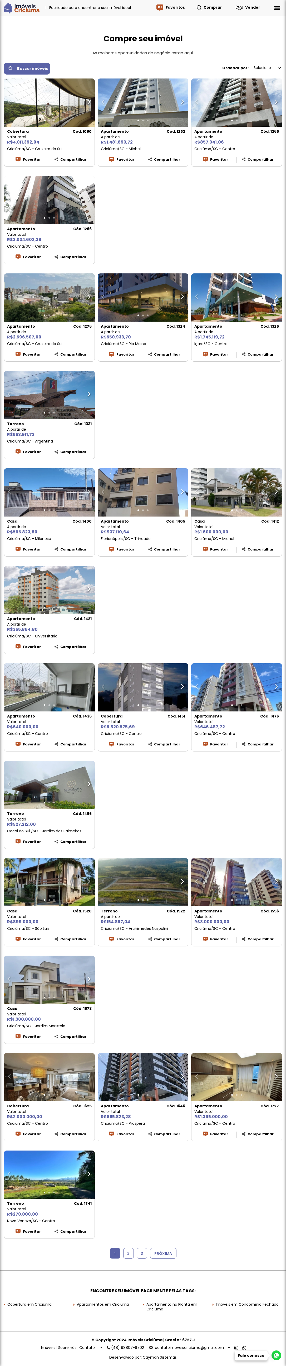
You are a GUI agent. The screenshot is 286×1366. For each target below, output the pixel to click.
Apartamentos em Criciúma (103, 1304)
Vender (252, 7)
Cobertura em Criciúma (29, 1304)
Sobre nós (67, 1347)
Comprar (213, 7)
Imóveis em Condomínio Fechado (247, 1304)
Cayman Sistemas (160, 1357)
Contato (87, 1347)
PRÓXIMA (163, 1253)
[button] (44, 120)
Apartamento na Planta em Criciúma (171, 1306)
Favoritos (175, 7)
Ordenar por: (235, 68)
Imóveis (48, 1347)
